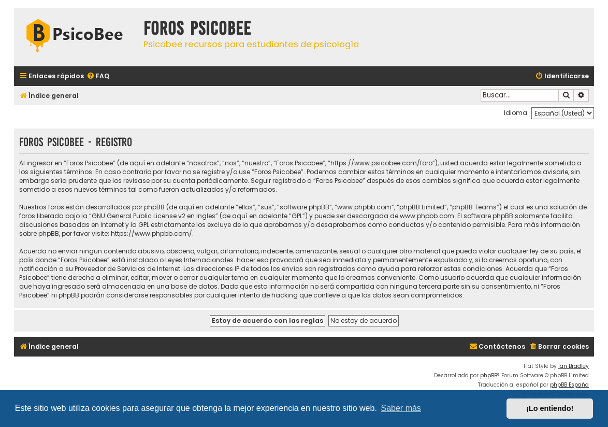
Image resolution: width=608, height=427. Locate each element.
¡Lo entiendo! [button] (549, 408)
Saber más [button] (401, 408)
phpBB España (569, 385)
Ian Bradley (573, 366)
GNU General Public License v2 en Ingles (153, 215)
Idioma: (516, 112)
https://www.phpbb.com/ (151, 233)
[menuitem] (97, 76)
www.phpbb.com (427, 215)
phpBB (488, 375)
